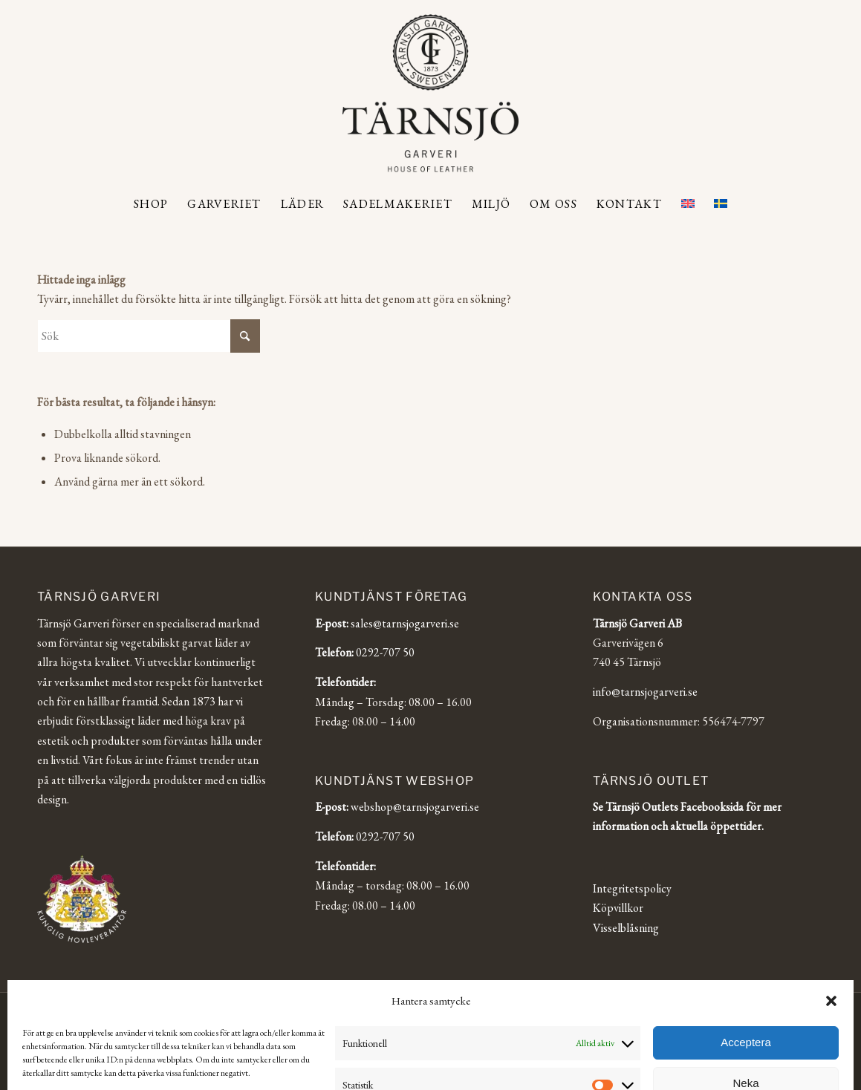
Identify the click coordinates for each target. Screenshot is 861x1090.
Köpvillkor (618, 908)
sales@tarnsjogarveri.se (405, 623)
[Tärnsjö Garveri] (430, 93)
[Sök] (148, 336)
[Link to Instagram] (746, 1011)
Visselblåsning (626, 928)
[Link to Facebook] (768, 1011)
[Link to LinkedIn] (790, 1011)
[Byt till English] (395, 1051)
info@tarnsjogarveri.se (645, 691)
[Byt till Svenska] (464, 1051)
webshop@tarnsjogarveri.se (415, 807)
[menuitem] (151, 204)
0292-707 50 (385, 652)
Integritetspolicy (632, 888)
